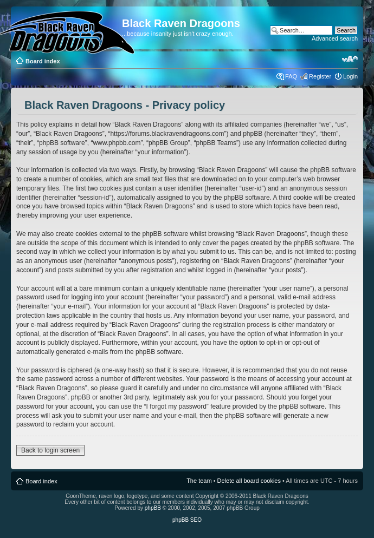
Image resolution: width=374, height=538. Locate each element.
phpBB (153, 508)
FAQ (291, 76)
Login (350, 76)
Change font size (350, 59)
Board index (42, 61)
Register (320, 76)
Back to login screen (50, 450)
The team (198, 480)
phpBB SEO (187, 520)
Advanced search (335, 38)
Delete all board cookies (249, 480)
